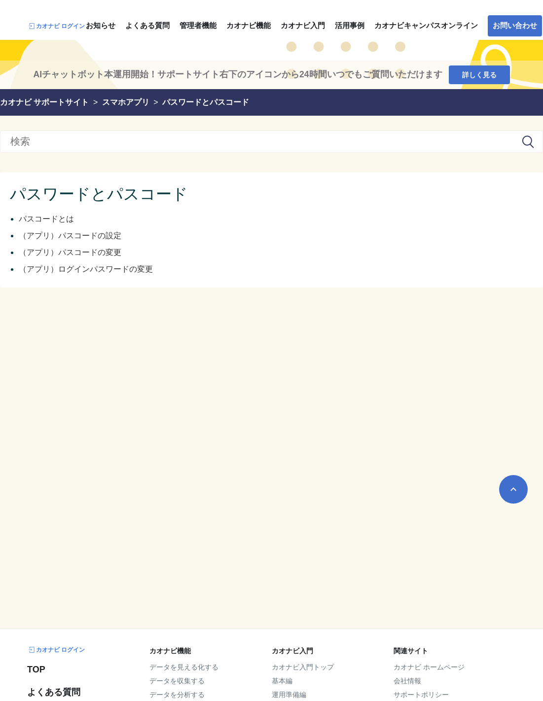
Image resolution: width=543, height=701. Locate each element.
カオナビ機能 (248, 25)
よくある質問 (147, 25)
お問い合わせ (515, 25)
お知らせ (100, 25)
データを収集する (177, 681)
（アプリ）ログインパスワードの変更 (86, 269)
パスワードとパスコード (205, 102)
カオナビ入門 (303, 25)
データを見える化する (183, 667)
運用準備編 (289, 695)
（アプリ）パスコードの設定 (70, 235)
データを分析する (177, 695)
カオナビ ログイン (56, 26)
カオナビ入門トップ (303, 667)
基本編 (282, 681)
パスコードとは (46, 219)
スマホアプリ (125, 102)
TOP (36, 669)
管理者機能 (198, 25)
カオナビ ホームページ (429, 667)
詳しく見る (479, 75)
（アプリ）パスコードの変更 (70, 252)
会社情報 (407, 681)
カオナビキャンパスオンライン (426, 25)
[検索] (271, 141)
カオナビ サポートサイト (44, 102)
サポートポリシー (421, 695)
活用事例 (349, 25)
